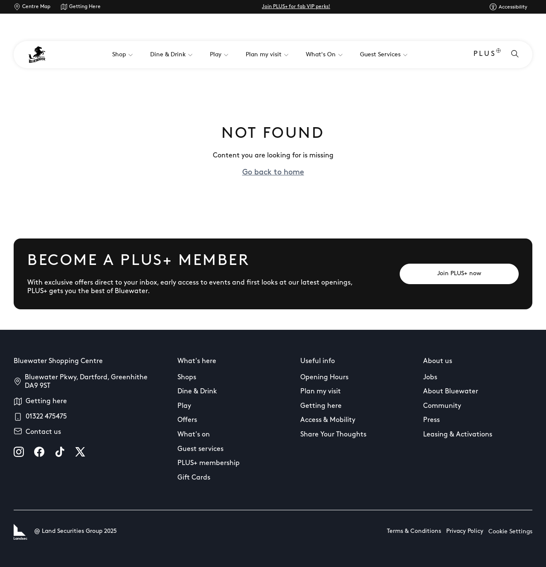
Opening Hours (324, 377)
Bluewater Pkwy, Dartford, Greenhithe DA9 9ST (86, 382)
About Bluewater (450, 391)
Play (184, 406)
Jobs (430, 377)
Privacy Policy (464, 531)
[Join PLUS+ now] (459, 274)
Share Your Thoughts (333, 434)
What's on (193, 434)
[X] (80, 452)
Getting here (46, 401)
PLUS (487, 55)
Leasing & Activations (457, 434)
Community (442, 406)
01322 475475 (46, 416)
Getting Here (85, 6)
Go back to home (273, 173)
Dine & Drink (197, 391)
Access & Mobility (327, 420)
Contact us (43, 432)
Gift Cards (193, 477)
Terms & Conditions (414, 531)
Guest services (200, 449)
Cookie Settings (510, 532)
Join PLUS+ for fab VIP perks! (296, 6)
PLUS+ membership (208, 463)
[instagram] (19, 452)
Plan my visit (320, 391)
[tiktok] (60, 452)
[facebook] (39, 452)
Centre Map (36, 6)
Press (431, 420)
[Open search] (515, 54)
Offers (187, 420)
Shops (186, 377)
